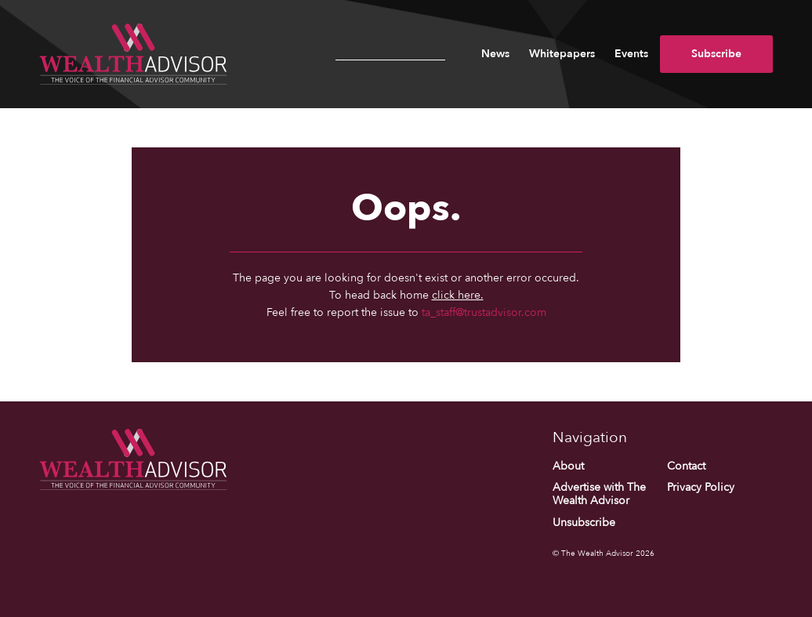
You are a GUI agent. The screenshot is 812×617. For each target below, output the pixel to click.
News (495, 53)
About (568, 466)
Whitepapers (562, 53)
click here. (458, 295)
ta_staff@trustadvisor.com (484, 312)
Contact (686, 466)
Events (631, 53)
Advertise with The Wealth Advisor (599, 494)
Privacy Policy (700, 487)
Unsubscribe (584, 522)
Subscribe (716, 53)
